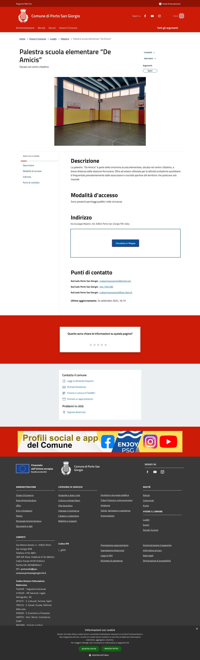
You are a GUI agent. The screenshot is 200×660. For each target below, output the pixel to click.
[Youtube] (148, 16)
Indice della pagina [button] (31, 156)
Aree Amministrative (26, 500)
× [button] (197, 629)
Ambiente (105, 505)
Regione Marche (24, 3)
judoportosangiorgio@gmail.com (115, 281)
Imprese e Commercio (68, 510)
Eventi (146, 525)
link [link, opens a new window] (127, 643)
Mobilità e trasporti (67, 521)
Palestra (65, 39)
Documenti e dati (24, 526)
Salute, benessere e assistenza (115, 510)
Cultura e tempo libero (69, 500)
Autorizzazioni (108, 515)
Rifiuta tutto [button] (111, 648)
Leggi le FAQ (107, 555)
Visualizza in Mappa (125, 243)
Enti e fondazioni (24, 510)
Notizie (146, 495)
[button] (100, 655)
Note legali (148, 555)
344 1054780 (106, 286)
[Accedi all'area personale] (169, 3)
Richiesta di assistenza (112, 560)
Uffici (18, 505)
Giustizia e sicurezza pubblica (115, 495)
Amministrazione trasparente (157, 545)
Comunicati (148, 500)
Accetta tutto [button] (89, 649)
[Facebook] (141, 16)
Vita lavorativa (65, 505)
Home (22, 39)
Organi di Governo (25, 495)
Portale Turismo (150, 530)
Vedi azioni (150, 58)
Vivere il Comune (37, 39)
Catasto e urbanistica (68, 516)
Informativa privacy (152, 550)
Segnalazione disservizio (112, 550)
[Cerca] (180, 15)
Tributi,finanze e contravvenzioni (117, 500)
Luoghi (53, 39)
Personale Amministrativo (28, 521)
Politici (19, 516)
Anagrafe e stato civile (69, 495)
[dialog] (100, 643)
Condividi (150, 52)
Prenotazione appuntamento (114, 545)
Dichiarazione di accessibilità (157, 560)
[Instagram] (155, 16)
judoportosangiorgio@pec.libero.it (116, 292)
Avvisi (146, 505)
